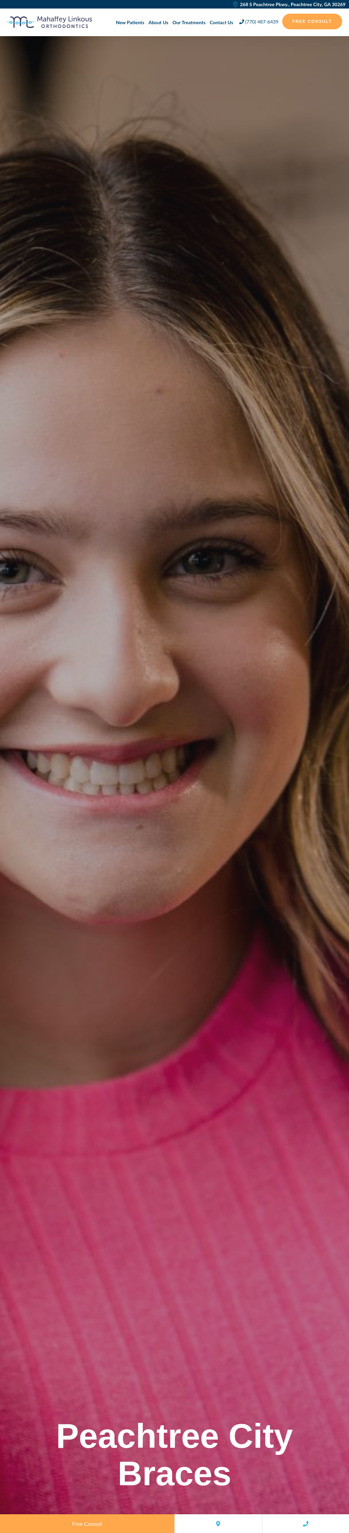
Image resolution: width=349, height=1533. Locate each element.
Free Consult (312, 21)
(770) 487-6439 (258, 22)
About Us (158, 22)
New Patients (130, 22)
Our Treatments (189, 22)
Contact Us (221, 22)
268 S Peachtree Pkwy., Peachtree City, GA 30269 (289, 4)
